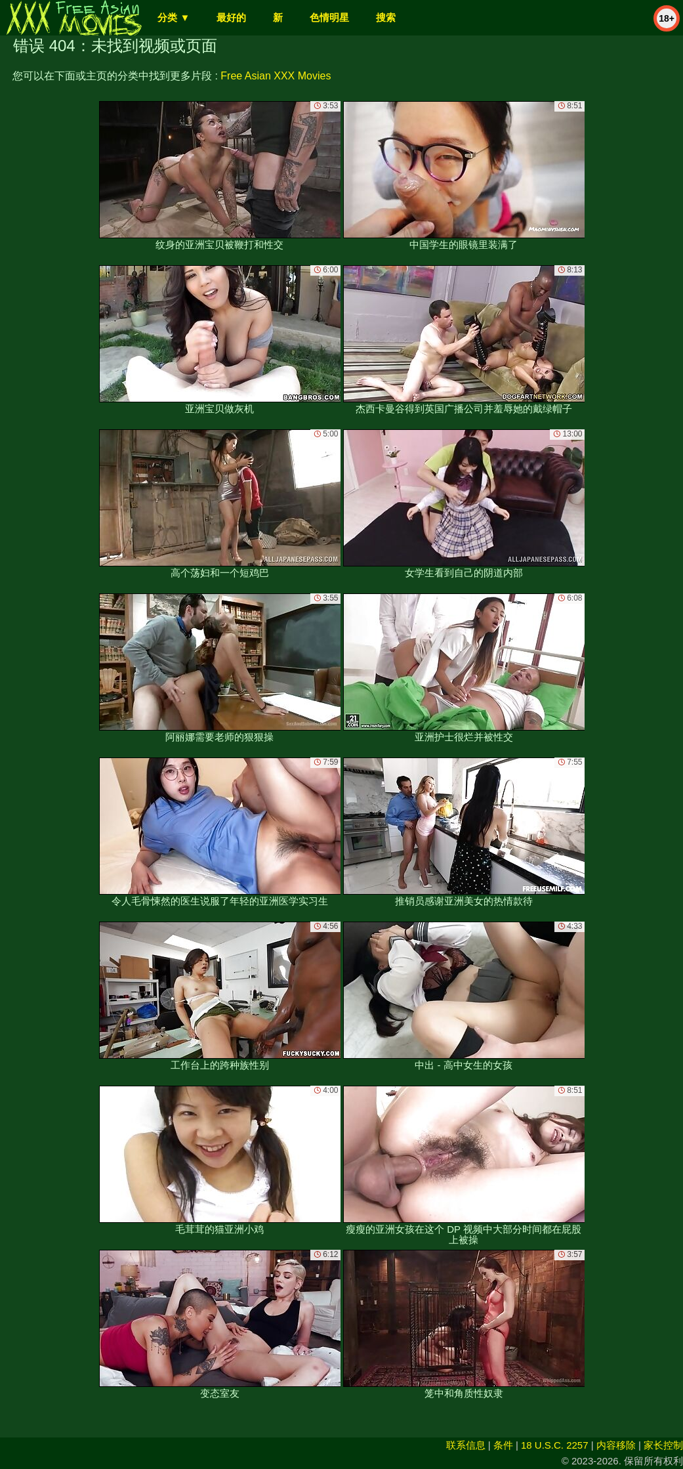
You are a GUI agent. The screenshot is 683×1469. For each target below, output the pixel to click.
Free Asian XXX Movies (275, 75)
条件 (503, 1445)
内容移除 (616, 1445)
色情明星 (329, 17)
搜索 (386, 17)
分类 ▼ (173, 17)
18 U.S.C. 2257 (555, 1445)
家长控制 (663, 1445)
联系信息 (466, 1445)
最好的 (231, 17)
